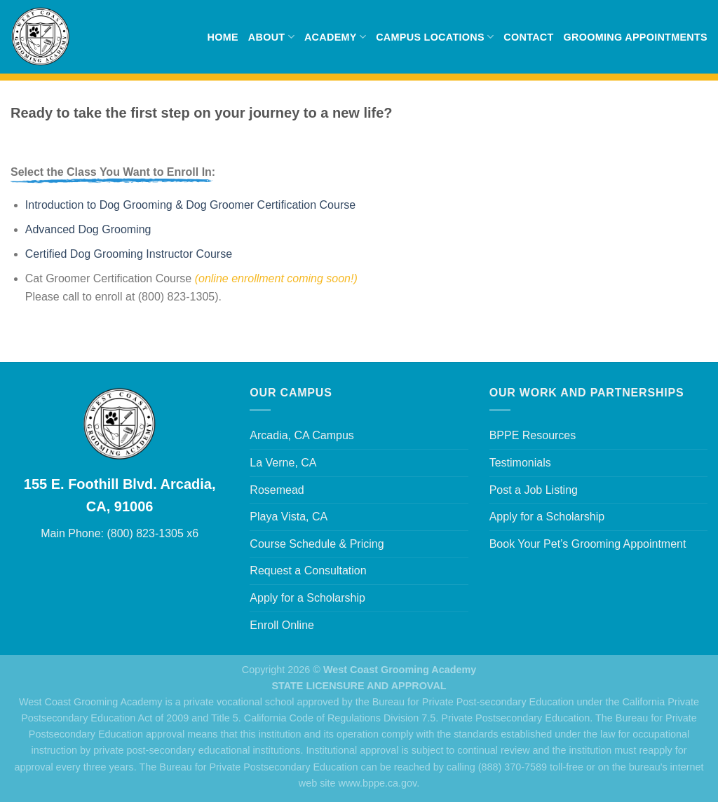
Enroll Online (282, 625)
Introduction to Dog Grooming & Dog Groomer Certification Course (190, 205)
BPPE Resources (532, 435)
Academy (335, 36)
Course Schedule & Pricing (317, 544)
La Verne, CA (283, 463)
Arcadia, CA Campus (302, 435)
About (271, 36)
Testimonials (520, 463)
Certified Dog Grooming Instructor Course (128, 254)
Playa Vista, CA (288, 517)
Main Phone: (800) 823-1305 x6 (119, 533)
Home (222, 37)
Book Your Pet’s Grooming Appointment (587, 544)
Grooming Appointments (635, 37)
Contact (528, 37)
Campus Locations (435, 36)
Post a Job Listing (533, 490)
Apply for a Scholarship (307, 598)
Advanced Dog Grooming (88, 229)
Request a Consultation (308, 570)
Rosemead (277, 490)
